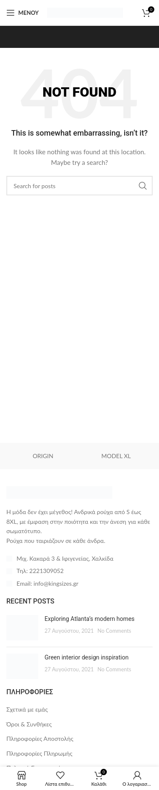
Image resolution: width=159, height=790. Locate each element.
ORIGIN (43, 455)
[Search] (79, 185)
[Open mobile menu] (22, 12)
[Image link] (59, 491)
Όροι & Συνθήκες (29, 724)
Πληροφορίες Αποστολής (39, 738)
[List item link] (79, 571)
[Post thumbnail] (22, 627)
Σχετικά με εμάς (27, 709)
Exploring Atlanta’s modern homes (89, 618)
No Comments (114, 631)
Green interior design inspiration (86, 657)
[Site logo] (85, 12)
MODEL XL (116, 455)
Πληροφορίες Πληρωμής (39, 753)
